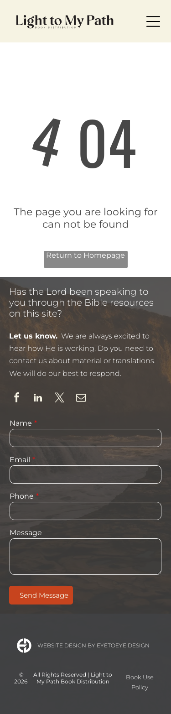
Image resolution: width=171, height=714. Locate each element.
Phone (22, 496)
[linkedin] (38, 399)
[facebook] (16, 399)
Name (21, 423)
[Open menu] (153, 21)
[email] (80, 399)
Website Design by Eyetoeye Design (93, 645)
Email (20, 459)
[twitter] (59, 399)
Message (26, 532)
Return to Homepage (85, 255)
